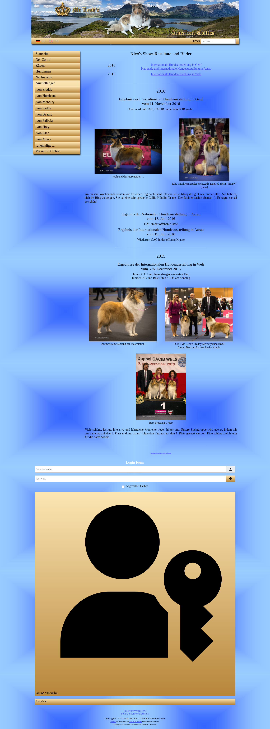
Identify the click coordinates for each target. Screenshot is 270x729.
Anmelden (41, 701)
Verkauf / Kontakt (48, 151)
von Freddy (44, 89)
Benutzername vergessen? (135, 713)
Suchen (196, 40)
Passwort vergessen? (135, 710)
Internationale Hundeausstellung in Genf (176, 64)
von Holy (42, 127)
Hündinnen (43, 71)
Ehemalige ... (45, 145)
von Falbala (44, 120)
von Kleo (42, 133)
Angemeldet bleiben (137, 486)
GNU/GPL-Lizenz (135, 722)
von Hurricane (46, 96)
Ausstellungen (45, 83)
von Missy (43, 139)
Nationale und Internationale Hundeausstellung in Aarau (176, 68)
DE (41, 41)
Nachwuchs (44, 77)
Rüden (40, 65)
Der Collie (43, 59)
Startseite (42, 54)
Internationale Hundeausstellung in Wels (176, 74)
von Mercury (45, 102)
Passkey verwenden (135, 593)
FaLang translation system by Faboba (161, 453)
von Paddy (43, 108)
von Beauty (44, 114)
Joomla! (113, 722)
